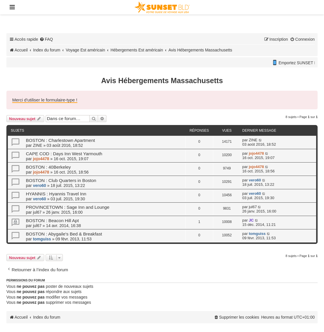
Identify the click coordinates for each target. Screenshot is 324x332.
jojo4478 (41, 158)
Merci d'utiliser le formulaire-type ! (44, 99)
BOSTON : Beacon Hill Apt (52, 220)
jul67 (37, 212)
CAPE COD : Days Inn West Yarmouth (64, 153)
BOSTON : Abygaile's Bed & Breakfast (64, 233)
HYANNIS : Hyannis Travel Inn (56, 193)
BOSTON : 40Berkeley (48, 167)
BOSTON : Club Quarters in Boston (61, 180)
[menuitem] (46, 39)
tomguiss (42, 239)
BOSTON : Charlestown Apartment (60, 140)
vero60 (39, 185)
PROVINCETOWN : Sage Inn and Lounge (67, 207)
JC (251, 220)
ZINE (37, 145)
